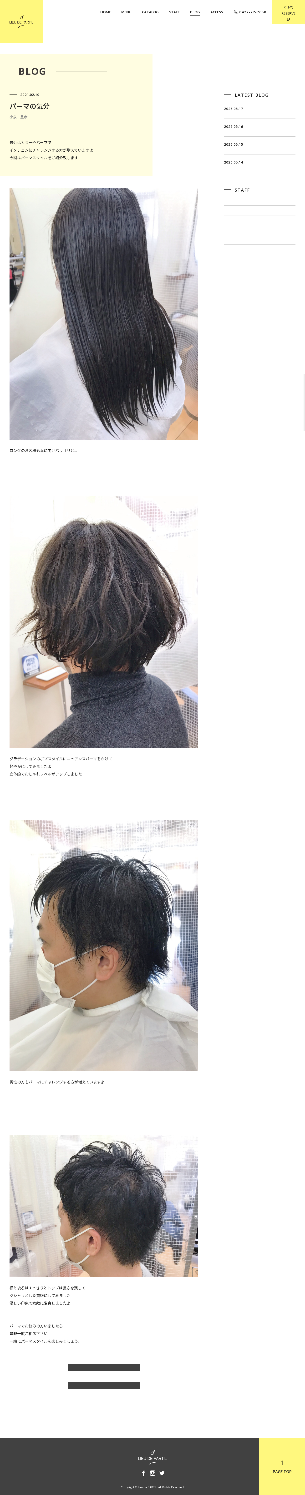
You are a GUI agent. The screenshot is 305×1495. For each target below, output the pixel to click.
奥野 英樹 (233, 303)
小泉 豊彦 (233, 287)
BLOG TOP (103, 1388)
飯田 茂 (231, 240)
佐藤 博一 (233, 255)
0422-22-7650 (249, 12)
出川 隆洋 (233, 271)
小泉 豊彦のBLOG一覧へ (104, 1370)
